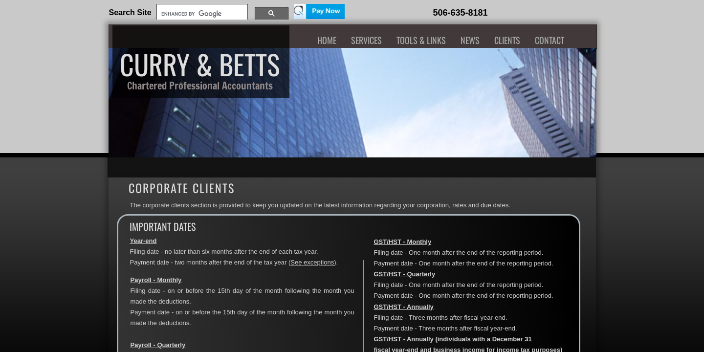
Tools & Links (421, 40)
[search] (201, 13)
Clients (507, 40)
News (470, 40)
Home (326, 40)
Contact (549, 40)
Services (366, 40)
